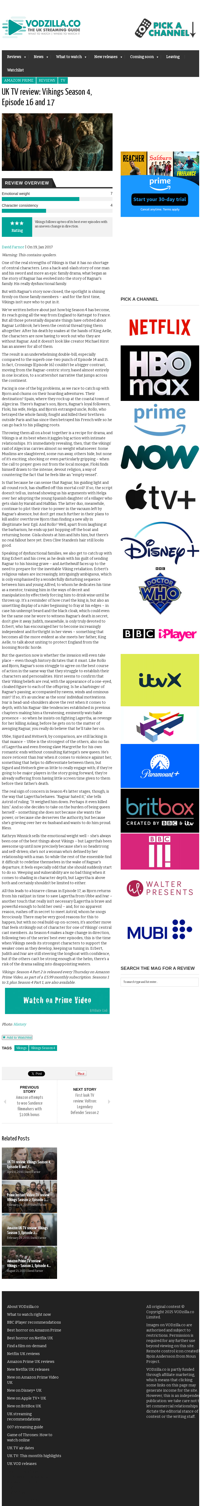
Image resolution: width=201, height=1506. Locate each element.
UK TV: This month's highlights (34, 1390)
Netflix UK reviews (23, 1288)
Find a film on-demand (26, 1280)
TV (62, 80)
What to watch (68, 58)
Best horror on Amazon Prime (34, 1264)
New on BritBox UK (24, 1340)
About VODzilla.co (23, 1241)
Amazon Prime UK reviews (30, 1296)
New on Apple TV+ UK (26, 1332)
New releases (105, 58)
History (19, 1024)
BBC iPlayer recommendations (34, 1256)
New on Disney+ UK (24, 1324)
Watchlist (15, 70)
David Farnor (13, 247)
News (38, 58)
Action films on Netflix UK (30, 1442)
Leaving (173, 57)
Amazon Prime (19, 80)
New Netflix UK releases (28, 1303)
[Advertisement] (160, 119)
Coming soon (141, 58)
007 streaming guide (25, 1361)
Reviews (14, 58)
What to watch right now (29, 1248)
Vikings (21, 1048)
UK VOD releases (22, 1398)
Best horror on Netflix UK (30, 1272)
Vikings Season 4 (43, 1048)
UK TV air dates (20, 1382)
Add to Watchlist (17, 1037)
